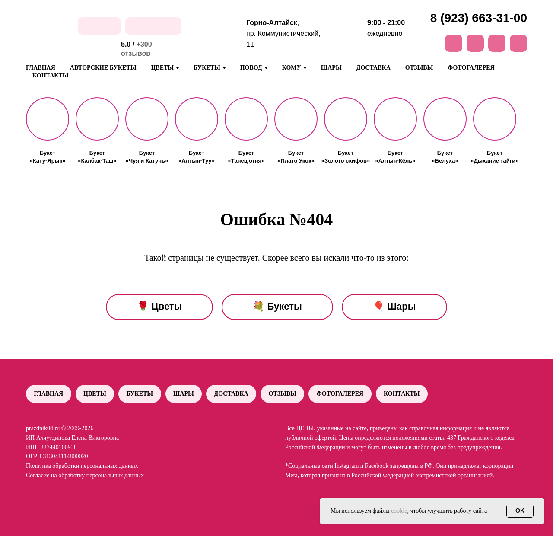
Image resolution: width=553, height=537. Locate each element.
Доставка (373, 67)
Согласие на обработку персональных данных (85, 476)
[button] (47, 119)
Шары (331, 67)
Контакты (50, 75)
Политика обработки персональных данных (82, 466)
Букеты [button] (207, 67)
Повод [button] (251, 67)
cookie (399, 511)
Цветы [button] (162, 67)
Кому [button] (291, 67)
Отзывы (419, 67)
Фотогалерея (471, 67)
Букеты (140, 394)
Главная (40, 67)
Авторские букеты (103, 67)
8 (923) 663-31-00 (478, 18)
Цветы (95, 394)
